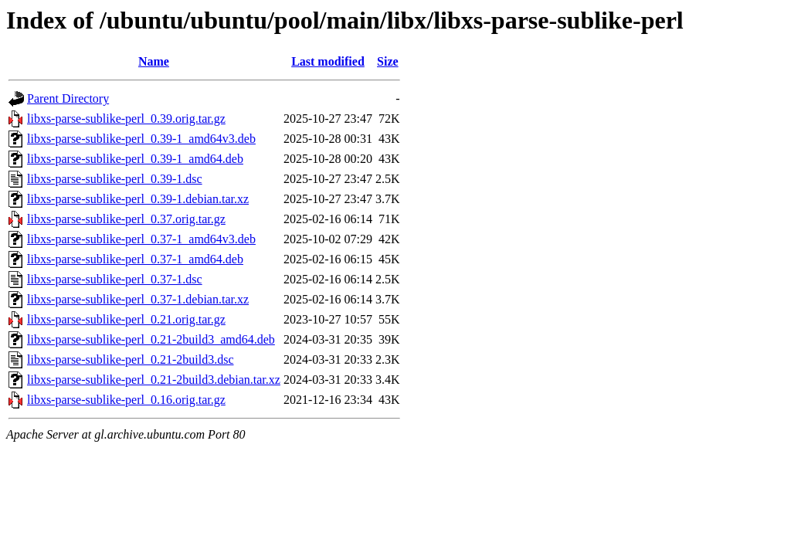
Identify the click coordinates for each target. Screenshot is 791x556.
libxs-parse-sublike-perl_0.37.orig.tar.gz (126, 218)
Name (153, 61)
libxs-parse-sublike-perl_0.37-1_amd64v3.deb (141, 239)
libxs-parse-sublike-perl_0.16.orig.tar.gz (126, 399)
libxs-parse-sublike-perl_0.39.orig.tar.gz (126, 118)
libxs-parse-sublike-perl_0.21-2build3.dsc (130, 359)
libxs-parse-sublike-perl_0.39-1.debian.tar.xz (138, 198)
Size (388, 61)
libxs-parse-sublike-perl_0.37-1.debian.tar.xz (138, 299)
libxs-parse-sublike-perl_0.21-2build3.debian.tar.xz (153, 379)
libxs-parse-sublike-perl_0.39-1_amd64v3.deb (141, 138)
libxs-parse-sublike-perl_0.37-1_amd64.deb (135, 259)
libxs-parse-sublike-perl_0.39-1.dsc (114, 178)
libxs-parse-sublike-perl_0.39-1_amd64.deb (135, 158)
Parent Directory (68, 98)
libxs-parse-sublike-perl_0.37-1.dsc (114, 279)
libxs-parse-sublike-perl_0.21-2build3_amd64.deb (151, 339)
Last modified (328, 61)
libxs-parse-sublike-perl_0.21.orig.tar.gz (126, 319)
